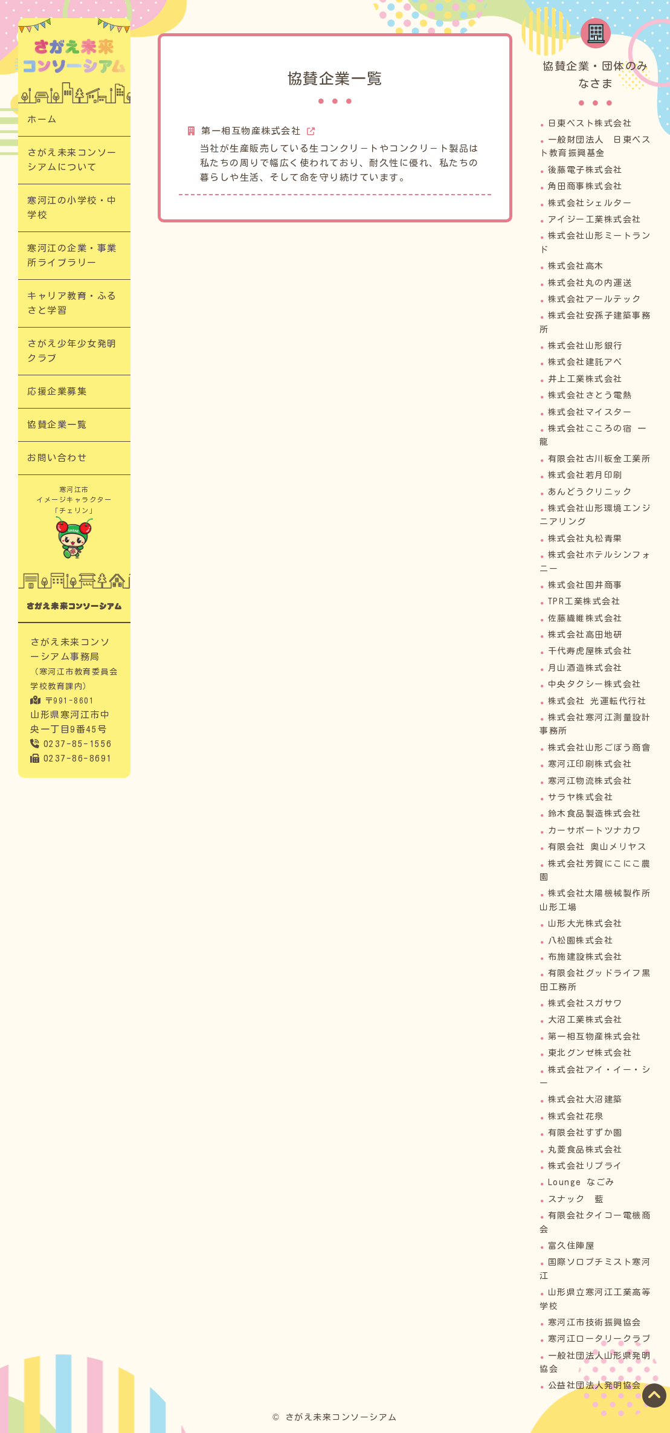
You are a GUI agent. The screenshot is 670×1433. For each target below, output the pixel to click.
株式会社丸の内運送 (590, 283)
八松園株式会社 (581, 940)
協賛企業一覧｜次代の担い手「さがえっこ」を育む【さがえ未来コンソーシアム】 (74, 56)
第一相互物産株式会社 (251, 130)
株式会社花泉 (576, 1116)
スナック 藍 (576, 1199)
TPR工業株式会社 (584, 601)
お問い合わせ (57, 457)
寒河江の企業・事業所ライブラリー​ (72, 255)
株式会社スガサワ (585, 1003)
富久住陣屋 (571, 1245)
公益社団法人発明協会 (595, 1385)
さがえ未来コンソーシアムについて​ (72, 160)
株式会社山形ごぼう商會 (599, 747)
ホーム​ (42, 119)
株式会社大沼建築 (585, 1099)
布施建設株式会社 (585, 957)
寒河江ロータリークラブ (599, 1338)
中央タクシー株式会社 (595, 684)
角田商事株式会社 (585, 186)
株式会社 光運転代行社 (597, 701)
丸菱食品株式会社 (585, 1149)
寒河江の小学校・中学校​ (72, 207)
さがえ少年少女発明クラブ (72, 351)
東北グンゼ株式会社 (590, 1053)
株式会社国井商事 (585, 585)
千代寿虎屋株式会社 (590, 651)
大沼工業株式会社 (585, 1019)
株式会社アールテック (595, 299)
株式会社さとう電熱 (590, 395)
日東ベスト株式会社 (590, 123)
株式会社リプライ (585, 1166)
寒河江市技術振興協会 (595, 1322)
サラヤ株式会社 (581, 797)
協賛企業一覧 (57, 424)
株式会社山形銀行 (585, 345)
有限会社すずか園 (585, 1132)
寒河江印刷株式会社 (590, 764)
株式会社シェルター (590, 203)
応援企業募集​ (57, 391)
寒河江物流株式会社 (590, 781)
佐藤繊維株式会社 (585, 618)
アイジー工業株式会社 (595, 219)
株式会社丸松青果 (585, 538)
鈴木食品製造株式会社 (595, 813)
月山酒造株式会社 (585, 668)
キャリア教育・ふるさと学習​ (72, 303)
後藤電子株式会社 (585, 170)
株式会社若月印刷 (585, 475)
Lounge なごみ (581, 1182)
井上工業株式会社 (585, 379)
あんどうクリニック (590, 492)
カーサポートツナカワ (595, 830)
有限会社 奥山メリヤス (597, 847)
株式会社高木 (576, 266)
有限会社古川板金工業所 (599, 458)
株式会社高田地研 (585, 634)
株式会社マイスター (590, 412)
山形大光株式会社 (585, 923)
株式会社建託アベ (585, 362)
